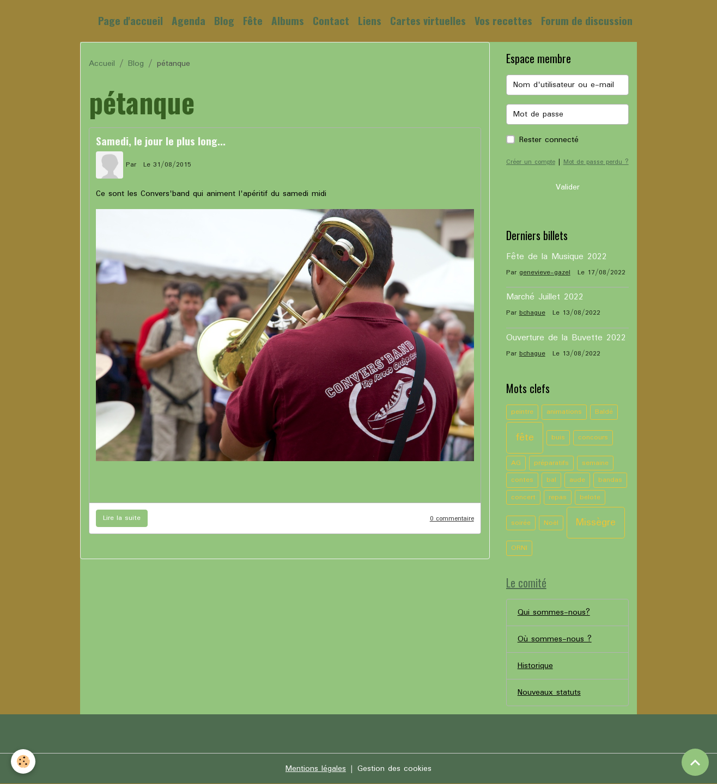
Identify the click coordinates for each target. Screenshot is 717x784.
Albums (287, 20)
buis (558, 437)
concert (523, 497)
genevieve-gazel (544, 272)
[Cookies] (23, 761)
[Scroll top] (695, 762)
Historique (535, 665)
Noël (551, 523)
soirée (521, 523)
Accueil (102, 63)
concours (593, 437)
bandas (610, 480)
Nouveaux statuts (549, 692)
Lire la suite (122, 518)
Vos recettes (503, 20)
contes (522, 480)
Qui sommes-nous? (554, 612)
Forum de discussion (587, 20)
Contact (331, 20)
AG (516, 463)
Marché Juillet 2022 (545, 297)
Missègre (596, 522)
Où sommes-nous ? (555, 639)
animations (564, 412)
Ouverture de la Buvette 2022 (566, 338)
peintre (522, 412)
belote (590, 497)
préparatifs (551, 463)
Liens (369, 20)
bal (551, 480)
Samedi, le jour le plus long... (161, 141)
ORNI (519, 548)
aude (577, 480)
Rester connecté (549, 139)
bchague (532, 313)
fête (524, 438)
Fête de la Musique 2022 (556, 257)
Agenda (188, 20)
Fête (253, 20)
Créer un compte (530, 162)
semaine (595, 463)
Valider (568, 187)
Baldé (604, 412)
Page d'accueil (130, 20)
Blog (224, 20)
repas (558, 497)
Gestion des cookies (394, 768)
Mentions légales (315, 768)
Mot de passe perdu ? (596, 162)
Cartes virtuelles (428, 20)
